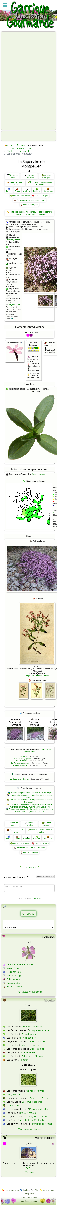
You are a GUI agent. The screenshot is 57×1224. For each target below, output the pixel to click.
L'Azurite (22, 756)
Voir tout (29, 1172)
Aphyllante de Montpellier (32, 1120)
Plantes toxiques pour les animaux (31, 200)
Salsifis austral (14, 979)
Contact (26, 1190)
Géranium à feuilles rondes (20, 964)
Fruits (17, 191)
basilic (41, 212)
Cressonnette (13, 983)
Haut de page (29, 867)
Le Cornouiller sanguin (20, 763)
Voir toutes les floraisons (29, 992)
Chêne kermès (28, 1052)
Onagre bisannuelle (39, 1030)
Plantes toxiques (42, 196)
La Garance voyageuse (21, 759)
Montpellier (33, 212)
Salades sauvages (46, 176)
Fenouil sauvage (30, 1034)
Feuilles (36, 191)
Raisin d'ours (13, 968)
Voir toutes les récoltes (29, 1129)
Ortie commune (37, 1041)
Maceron (23, 1060)
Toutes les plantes (13, 176)
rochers (48, 212)
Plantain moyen (28, 1113)
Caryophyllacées (13, 240)
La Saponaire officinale (19, 779)
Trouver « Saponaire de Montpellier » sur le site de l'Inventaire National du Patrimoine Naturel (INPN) (30, 805)
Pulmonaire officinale (32, 1056)
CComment (36, 899)
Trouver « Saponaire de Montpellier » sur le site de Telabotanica (31, 801)
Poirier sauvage (14, 975)
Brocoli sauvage (14, 986)
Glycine (28, 1167)
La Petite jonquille (19, 765)
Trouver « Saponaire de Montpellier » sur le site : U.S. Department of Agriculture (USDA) (31, 810)
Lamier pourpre (28, 1038)
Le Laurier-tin (22, 761)
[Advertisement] (14, 80)
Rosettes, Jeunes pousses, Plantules (41, 183)
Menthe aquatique (31, 1045)
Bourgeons (48, 191)
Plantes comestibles (29, 176)
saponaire (23, 212)
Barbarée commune (42, 1124)
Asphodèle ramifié (35, 1091)
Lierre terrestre (14, 972)
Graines (26, 191)
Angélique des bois (38, 1116)
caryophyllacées (39, 214)
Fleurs (8, 191)
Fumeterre (15, 1105)
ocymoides (26, 214)
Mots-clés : (14, 212)
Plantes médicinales (21, 196)
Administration (49, 1190)
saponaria (17, 214)
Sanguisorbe (13, 1094)
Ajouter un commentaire (45, 876)
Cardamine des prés (32, 1102)
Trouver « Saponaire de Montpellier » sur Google (31, 793)
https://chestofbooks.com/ (37, 676)
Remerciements (12, 1190)
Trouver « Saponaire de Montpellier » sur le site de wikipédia (31, 796)
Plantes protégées (30, 205)
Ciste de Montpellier (32, 1027)
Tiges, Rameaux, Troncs (16, 183)
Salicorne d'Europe (39, 1098)
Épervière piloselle (38, 1109)
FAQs (36, 1190)
